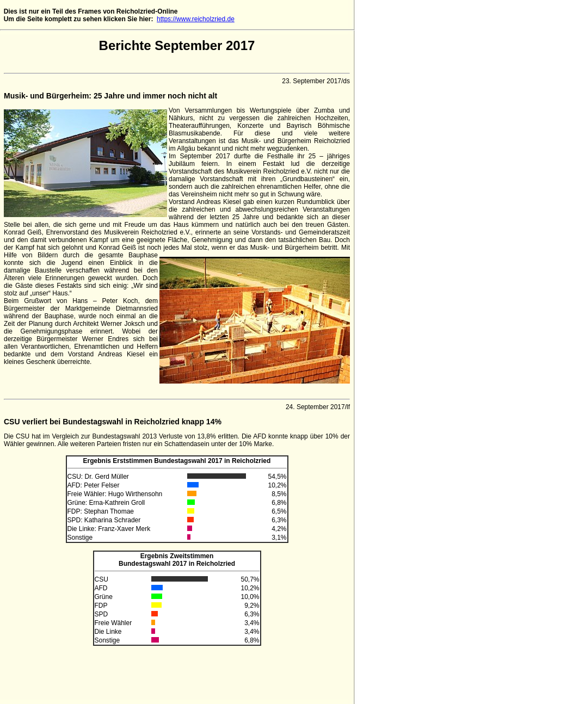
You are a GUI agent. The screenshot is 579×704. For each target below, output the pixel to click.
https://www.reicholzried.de (196, 19)
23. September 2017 (311, 81)
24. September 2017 (315, 407)
